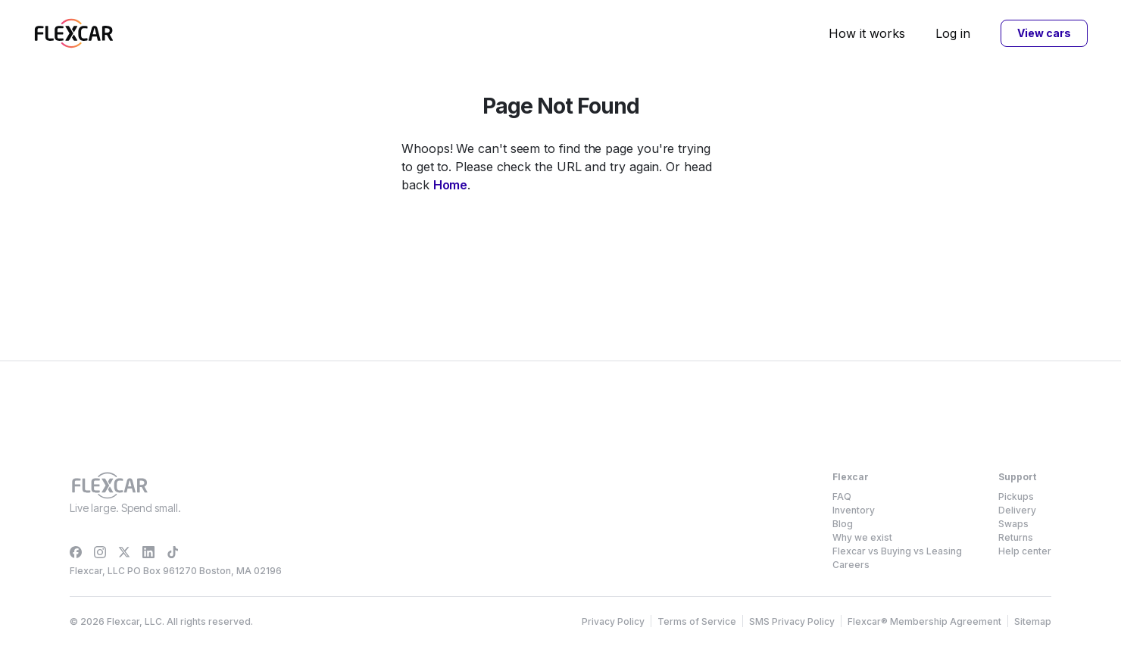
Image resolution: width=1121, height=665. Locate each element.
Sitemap (1032, 621)
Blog (842, 523)
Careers (851, 564)
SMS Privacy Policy (792, 621)
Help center (1024, 551)
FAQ (841, 496)
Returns (1015, 537)
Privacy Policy (613, 621)
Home (450, 184)
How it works (867, 33)
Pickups (1016, 496)
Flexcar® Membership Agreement (924, 621)
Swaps (1013, 523)
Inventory (853, 510)
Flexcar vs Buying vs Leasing (897, 551)
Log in (952, 33)
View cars (1043, 33)
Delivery (1017, 510)
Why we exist (862, 537)
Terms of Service (696, 621)
